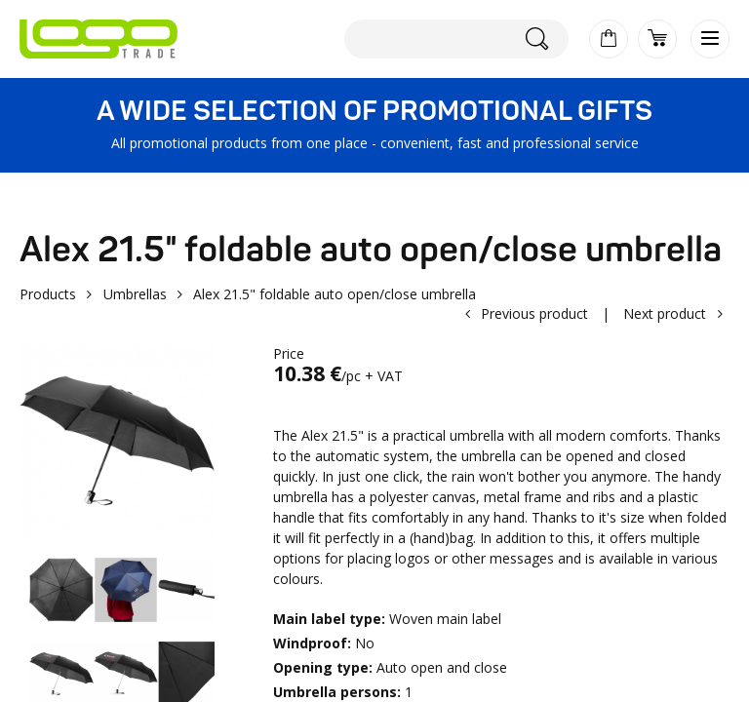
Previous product (534, 313)
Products (48, 294)
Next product (664, 313)
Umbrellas (135, 294)
